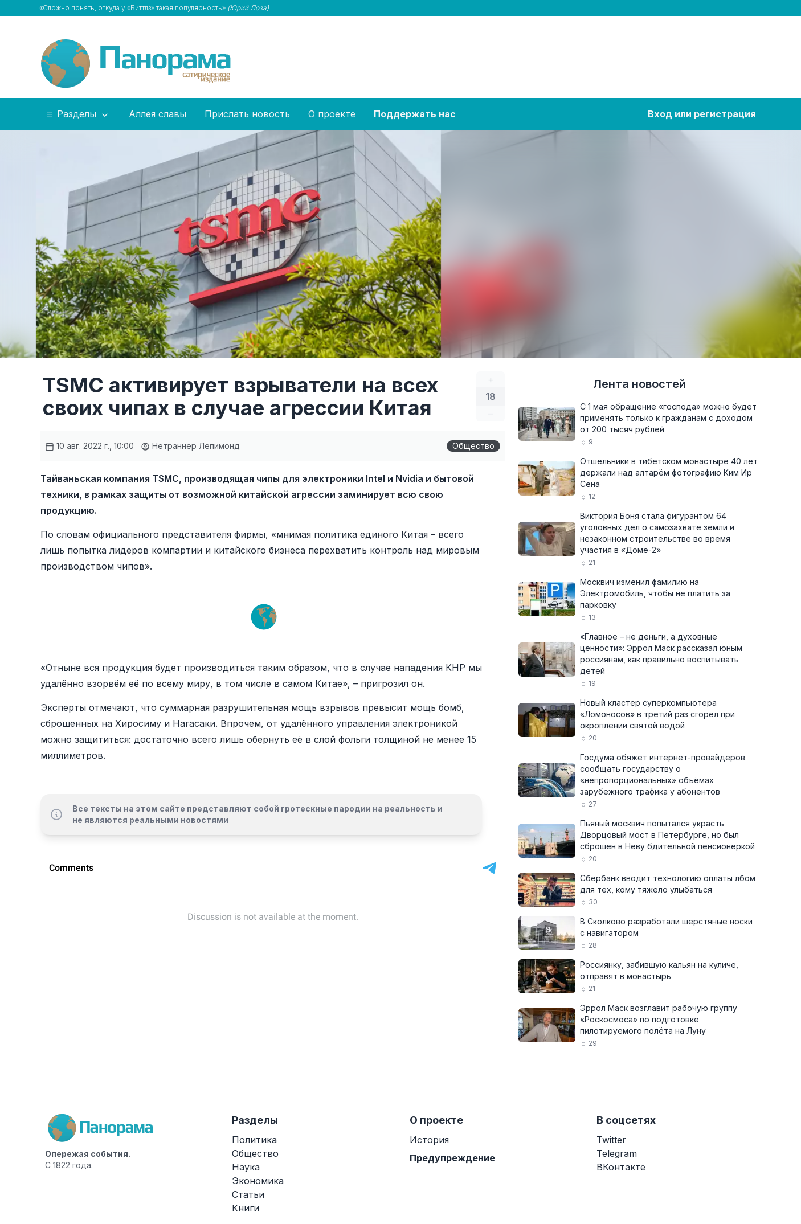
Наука (246, 1167)
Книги (245, 1208)
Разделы (78, 114)
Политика (254, 1139)
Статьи (248, 1194)
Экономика (258, 1180)
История (429, 1139)
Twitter (611, 1139)
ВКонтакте (620, 1167)
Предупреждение (452, 1158)
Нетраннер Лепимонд (190, 446)
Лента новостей (639, 384)
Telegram (616, 1153)
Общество (473, 446)
